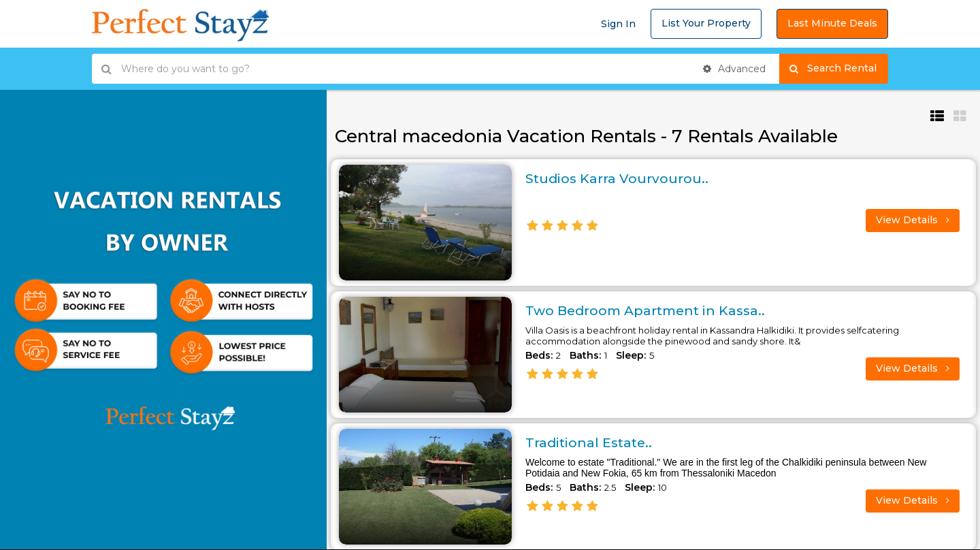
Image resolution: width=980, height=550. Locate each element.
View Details (912, 220)
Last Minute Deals (832, 23)
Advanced (734, 69)
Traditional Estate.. (591, 442)
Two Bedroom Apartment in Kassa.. (650, 310)
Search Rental (838, 69)
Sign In (618, 24)
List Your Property (706, 23)
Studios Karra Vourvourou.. (617, 178)
